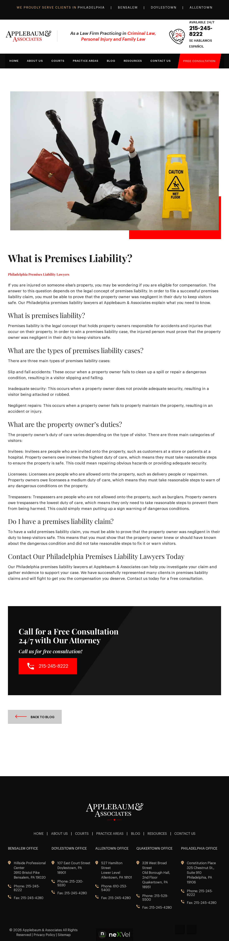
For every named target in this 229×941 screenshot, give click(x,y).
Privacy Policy (44, 935)
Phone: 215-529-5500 (155, 897)
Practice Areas (109, 833)
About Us (59, 833)
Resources (133, 60)
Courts (57, 60)
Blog (111, 60)
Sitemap (64, 935)
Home (14, 60)
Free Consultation (199, 61)
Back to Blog (34, 717)
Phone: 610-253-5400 (114, 888)
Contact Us (160, 60)
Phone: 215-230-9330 (70, 883)
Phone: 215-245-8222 (27, 888)
